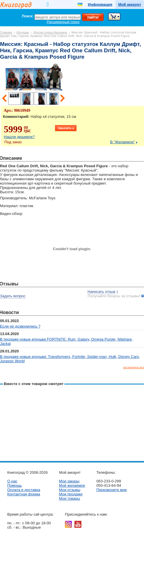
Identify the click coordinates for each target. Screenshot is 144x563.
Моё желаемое (72, 485)
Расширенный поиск (63, 22)
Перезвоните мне (111, 490)
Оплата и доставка (23, 490)
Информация (100, 4)
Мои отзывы (69, 490)
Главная (6, 32)
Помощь (14, 485)
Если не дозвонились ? (20, 326)
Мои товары (69, 498)
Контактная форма (23, 494)
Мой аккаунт (129, 4)
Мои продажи (70, 494)
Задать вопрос (12, 296)
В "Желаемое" (122, 142)
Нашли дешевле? (19, 137)
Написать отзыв (101, 291)
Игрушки (23, 32)
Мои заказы (69, 481)
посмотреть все (133, 367)
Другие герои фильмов (50, 32)
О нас (12, 481)
